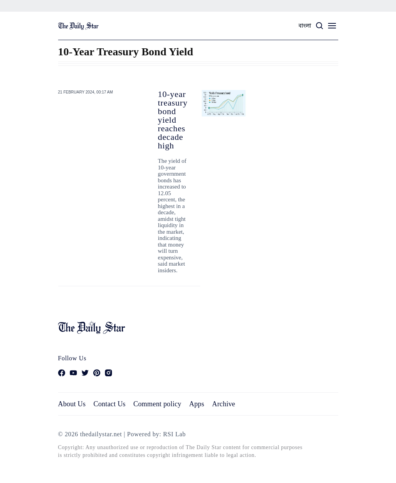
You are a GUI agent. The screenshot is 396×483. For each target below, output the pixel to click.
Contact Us (109, 404)
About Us (72, 404)
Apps (196, 404)
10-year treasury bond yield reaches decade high (173, 119)
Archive (223, 404)
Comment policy (157, 404)
